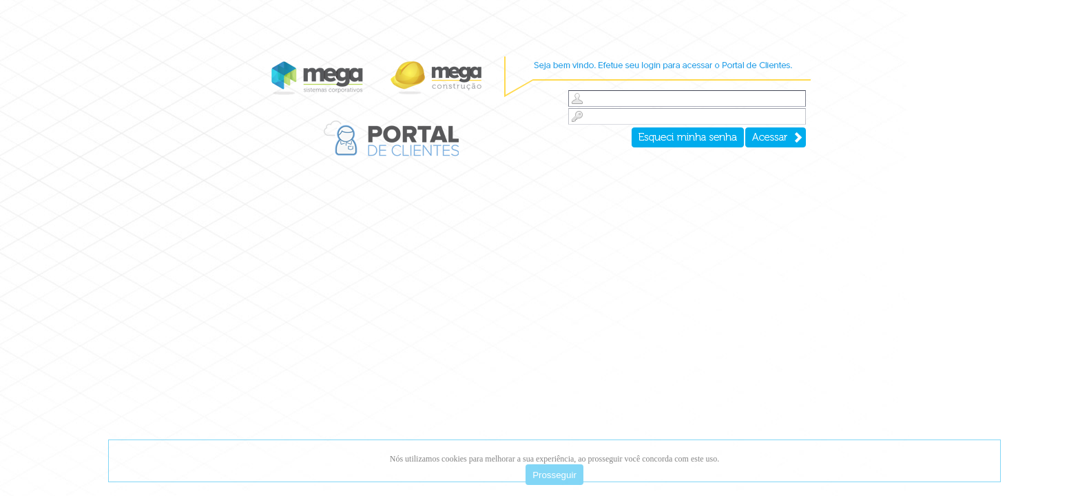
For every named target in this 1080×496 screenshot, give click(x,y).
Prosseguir (554, 475)
